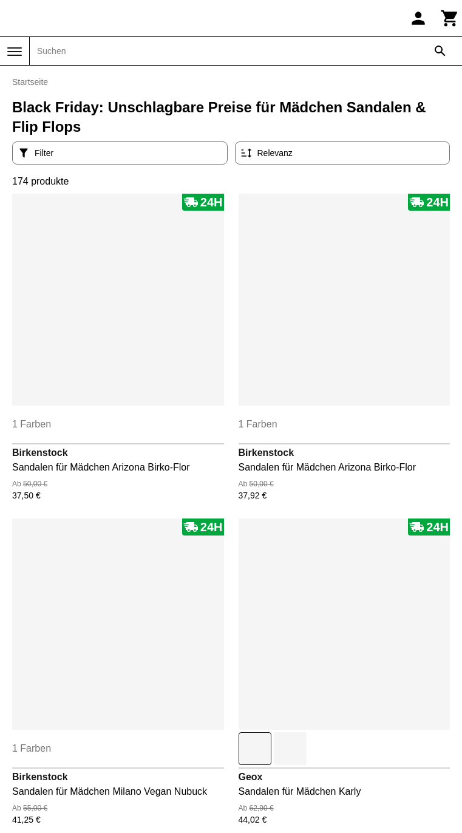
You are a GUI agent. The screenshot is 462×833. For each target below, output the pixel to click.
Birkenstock (40, 452)
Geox (251, 777)
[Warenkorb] (450, 18)
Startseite (30, 82)
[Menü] (14, 51)
